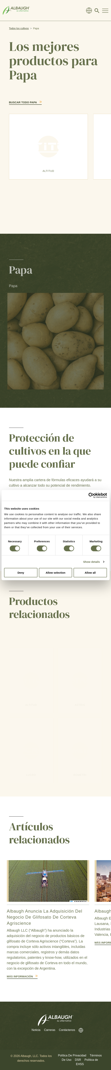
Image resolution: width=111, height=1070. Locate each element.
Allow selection (55, 572)
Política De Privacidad (72, 1055)
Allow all (90, 572)
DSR (78, 1059)
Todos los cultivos (19, 28)
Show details (91, 561)
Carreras (49, 1029)
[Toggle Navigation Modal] (105, 10)
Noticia (36, 1029)
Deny (21, 572)
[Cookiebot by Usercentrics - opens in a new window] (91, 495)
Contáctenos (67, 1029)
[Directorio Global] (89, 10)
